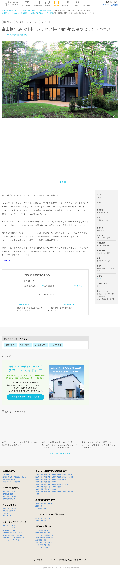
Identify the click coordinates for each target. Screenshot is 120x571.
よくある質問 (71, 560)
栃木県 (43, 477)
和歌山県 (65, 484)
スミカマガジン (7, 515)
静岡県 (43, 482)
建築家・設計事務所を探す (43, 503)
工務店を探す (39, 506)
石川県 (48, 479)
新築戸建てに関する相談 (43, 532)
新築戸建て (7, 22)
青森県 (43, 474)
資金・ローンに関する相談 (43, 542)
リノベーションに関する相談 (44, 535)
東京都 (64, 477)
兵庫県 (54, 484)
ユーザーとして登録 (9, 491)
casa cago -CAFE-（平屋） (11, 540)
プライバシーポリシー (49, 560)
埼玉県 (54, 477)
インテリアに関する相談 (43, 545)
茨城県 (37, 477)
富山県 (43, 479)
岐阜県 (37, 482)
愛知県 (48, 482)
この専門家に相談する (45, 294)
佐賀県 (43, 491)
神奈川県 (70, 477)
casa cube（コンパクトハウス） (13, 532)
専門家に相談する (43, 526)
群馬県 (48, 477)
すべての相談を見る (41, 530)
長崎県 (48, 491)
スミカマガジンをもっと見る (60, 454)
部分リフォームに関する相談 (44, 537)
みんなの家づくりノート (10, 508)
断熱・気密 (19, 22)
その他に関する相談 (41, 547)
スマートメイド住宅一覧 (10, 525)
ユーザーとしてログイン (10, 496)
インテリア (44, 22)
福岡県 (37, 491)
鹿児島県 (70, 491)
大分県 (59, 491)
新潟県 (37, 479)
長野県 (64, 479)
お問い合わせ (82, 560)
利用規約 (36, 560)
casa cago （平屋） (9, 530)
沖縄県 (37, 494)
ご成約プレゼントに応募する (11, 482)
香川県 (43, 489)
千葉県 (59, 477)
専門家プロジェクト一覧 (43, 518)
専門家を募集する (40, 520)
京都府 (43, 484)
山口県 (59, 487)
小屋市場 (5, 513)
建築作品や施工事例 (9, 511)
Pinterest (6, 261)
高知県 (54, 489)
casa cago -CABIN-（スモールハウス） (15, 537)
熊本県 (54, 491)
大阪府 (48, 484)
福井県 (54, 479)
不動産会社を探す (40, 508)
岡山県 (48, 487)
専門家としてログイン (9, 499)
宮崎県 (64, 491)
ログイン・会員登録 (110, 5)
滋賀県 (37, 484)
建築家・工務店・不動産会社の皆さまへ (15, 477)
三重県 (54, 482)
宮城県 (54, 474)
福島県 (70, 474)
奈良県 (59, 484)
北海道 (37, 474)
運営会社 (61, 560)
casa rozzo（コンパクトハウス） (13, 535)
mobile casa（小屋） (9, 527)
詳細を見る (78, 286)
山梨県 (99, 278)
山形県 (64, 474)
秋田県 (59, 474)
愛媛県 (48, 489)
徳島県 (37, 489)
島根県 (43, 487)
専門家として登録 (8, 494)
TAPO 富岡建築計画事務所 (16, 35)
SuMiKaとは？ (7, 474)
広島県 (54, 487)
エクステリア (31, 22)
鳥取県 (37, 487)
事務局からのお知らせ (9, 479)
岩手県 (48, 474)
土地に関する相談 (40, 540)
